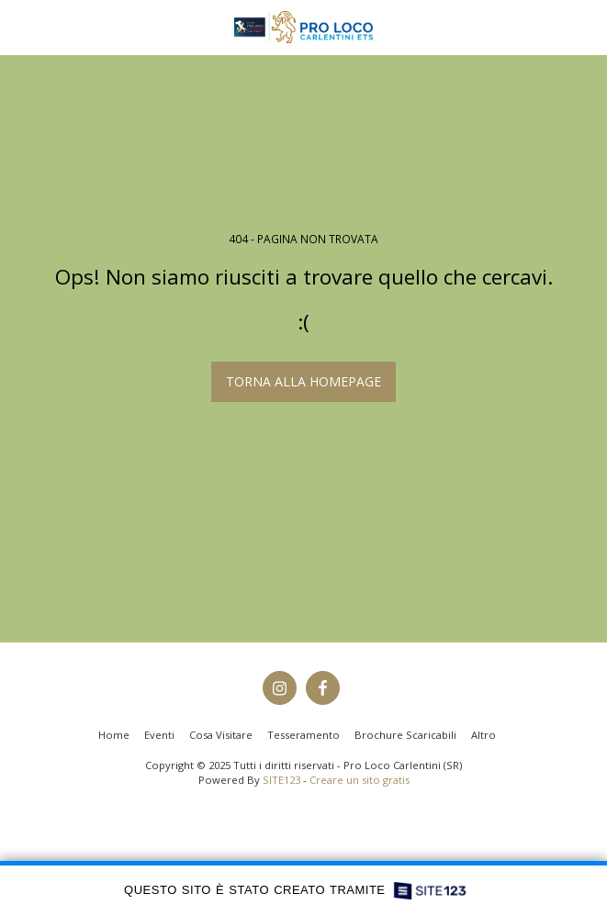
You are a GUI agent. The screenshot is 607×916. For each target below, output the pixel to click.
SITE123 (281, 780)
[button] (20, 26)
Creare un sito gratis (359, 780)
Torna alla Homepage (303, 381)
